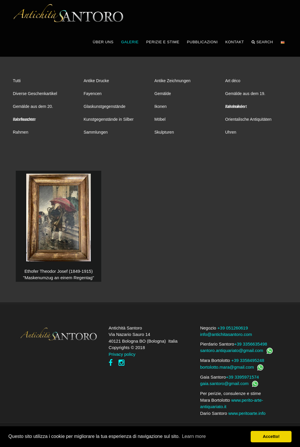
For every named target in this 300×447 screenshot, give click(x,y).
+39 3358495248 (247, 362)
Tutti (17, 82)
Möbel (159, 121)
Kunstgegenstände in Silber (109, 121)
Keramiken (235, 108)
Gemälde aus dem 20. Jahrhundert (33, 110)
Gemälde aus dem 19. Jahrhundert (245, 97)
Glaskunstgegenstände (104, 108)
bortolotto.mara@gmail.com (227, 368)
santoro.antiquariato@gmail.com (231, 352)
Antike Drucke (96, 82)
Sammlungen (96, 134)
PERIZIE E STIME (162, 44)
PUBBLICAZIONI (202, 44)
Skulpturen (164, 134)
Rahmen (20, 134)
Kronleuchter (24, 121)
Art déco (232, 82)
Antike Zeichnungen (172, 82)
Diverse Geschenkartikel (35, 95)
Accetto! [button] (271, 436)
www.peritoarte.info (247, 415)
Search (262, 43)
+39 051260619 (232, 329)
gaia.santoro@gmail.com (224, 385)
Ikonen (160, 108)
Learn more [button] (194, 436)
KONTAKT (234, 44)
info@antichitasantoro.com (226, 336)
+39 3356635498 (250, 345)
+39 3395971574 (242, 378)
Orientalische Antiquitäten (248, 121)
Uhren (230, 134)
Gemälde (162, 95)
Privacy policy (122, 355)
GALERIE (130, 44)
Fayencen (93, 95)
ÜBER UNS (103, 44)
